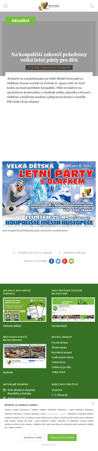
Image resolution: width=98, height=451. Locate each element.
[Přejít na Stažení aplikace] (24, 309)
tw (58, 261)
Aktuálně (20, 20)
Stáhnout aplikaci (12, 325)
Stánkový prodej (61, 367)
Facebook (8, 372)
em (71, 261)
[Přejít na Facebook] (24, 356)
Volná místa (58, 362)
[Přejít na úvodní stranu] (49, 6)
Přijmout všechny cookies (62, 437)
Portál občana (60, 342)
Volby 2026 (58, 372)
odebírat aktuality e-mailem (34, 252)
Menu (5, 6)
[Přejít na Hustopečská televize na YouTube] (73, 309)
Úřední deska (59, 347)
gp (64, 261)
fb (51, 261)
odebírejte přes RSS (74, 252)
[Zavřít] (93, 403)
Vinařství (57, 390)
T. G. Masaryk (60, 394)
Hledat (92, 6)
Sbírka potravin (16, 398)
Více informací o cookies (56, 414)
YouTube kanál (59, 325)
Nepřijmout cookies (33, 437)
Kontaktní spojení (62, 352)
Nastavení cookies (48, 444)
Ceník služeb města (62, 357)
